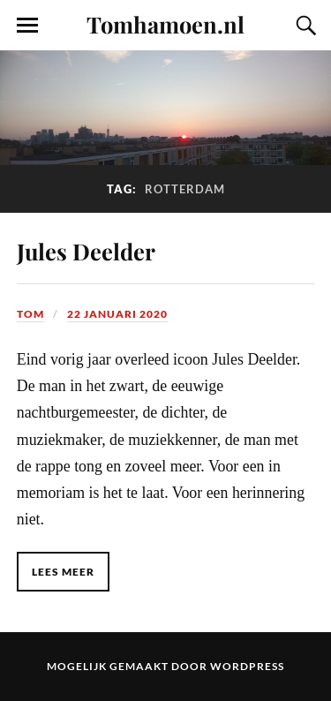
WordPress (247, 666)
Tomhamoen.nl (165, 24)
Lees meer (63, 571)
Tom (30, 313)
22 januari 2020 (117, 313)
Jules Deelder (86, 251)
